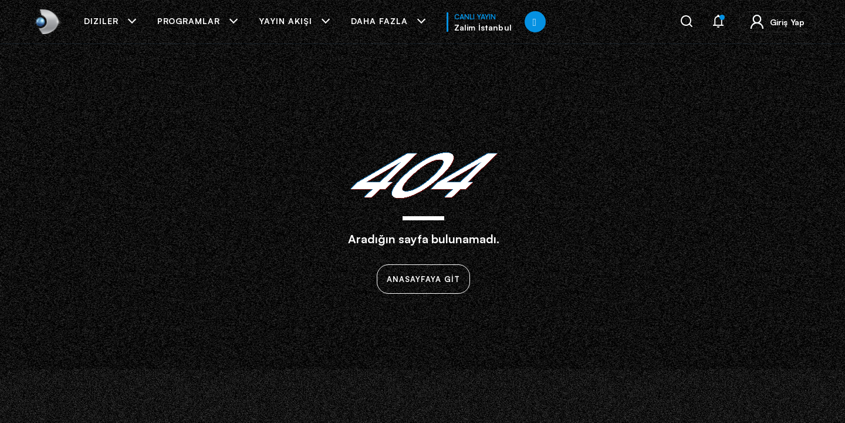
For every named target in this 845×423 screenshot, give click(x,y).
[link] (46, 21)
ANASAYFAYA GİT (423, 279)
